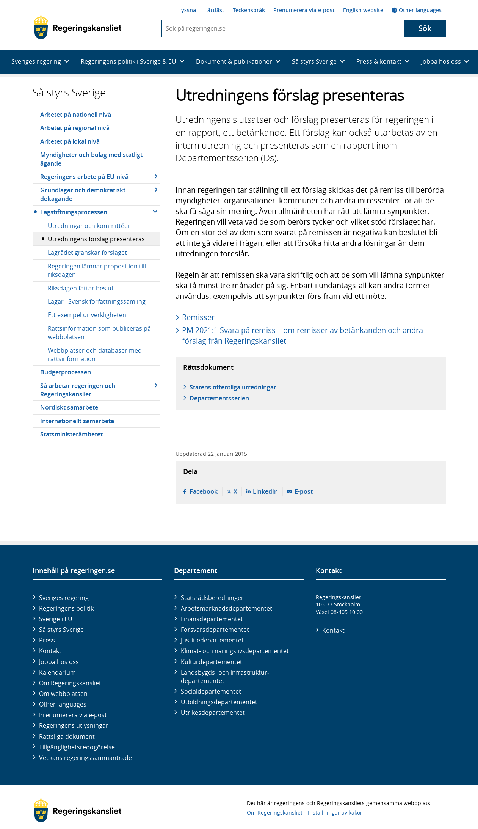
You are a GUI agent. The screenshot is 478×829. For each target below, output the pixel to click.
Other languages (417, 10)
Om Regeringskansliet (70, 683)
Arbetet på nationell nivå (75, 114)
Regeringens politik (66, 608)
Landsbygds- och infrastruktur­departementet (225, 676)
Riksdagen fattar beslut (81, 288)
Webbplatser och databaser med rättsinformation (95, 354)
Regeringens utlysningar (73, 725)
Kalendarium (57, 672)
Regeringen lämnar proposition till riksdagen (97, 270)
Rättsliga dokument (67, 736)
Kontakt (50, 651)
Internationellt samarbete (77, 421)
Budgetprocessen (65, 372)
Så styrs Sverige (69, 92)
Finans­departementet (212, 619)
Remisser (198, 317)
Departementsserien (219, 398)
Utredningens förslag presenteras (96, 239)
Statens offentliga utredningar (233, 387)
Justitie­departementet (212, 640)
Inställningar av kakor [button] (335, 812)
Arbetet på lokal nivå (70, 141)
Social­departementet (211, 691)
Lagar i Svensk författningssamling (97, 301)
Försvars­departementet (215, 629)
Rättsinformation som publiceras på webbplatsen (99, 332)
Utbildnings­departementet (219, 702)
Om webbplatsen (63, 693)
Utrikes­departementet (213, 712)
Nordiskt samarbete (69, 407)
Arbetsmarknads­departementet (226, 608)
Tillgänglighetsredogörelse (77, 747)
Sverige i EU (55, 619)
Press (47, 640)
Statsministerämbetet (71, 434)
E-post (304, 491)
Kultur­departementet (211, 662)
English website (363, 10)
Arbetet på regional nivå (75, 128)
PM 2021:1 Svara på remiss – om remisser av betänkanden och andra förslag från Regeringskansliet (302, 335)
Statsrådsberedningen (213, 597)
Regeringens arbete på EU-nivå (84, 177)
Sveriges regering (64, 597)
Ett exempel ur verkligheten (87, 315)
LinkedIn (265, 491)
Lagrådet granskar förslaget (87, 252)
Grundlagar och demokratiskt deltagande (82, 194)
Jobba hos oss (59, 662)
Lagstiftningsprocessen (73, 212)
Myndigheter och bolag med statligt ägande (91, 159)
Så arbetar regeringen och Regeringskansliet (77, 390)
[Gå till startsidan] (77, 27)
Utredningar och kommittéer (89, 225)
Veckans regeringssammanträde (85, 758)
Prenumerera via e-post (304, 10)
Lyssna (187, 10)
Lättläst (214, 10)
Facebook (204, 491)
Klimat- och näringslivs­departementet (235, 651)
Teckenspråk (249, 10)
